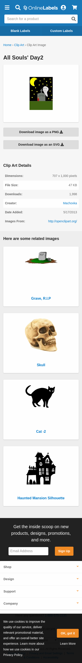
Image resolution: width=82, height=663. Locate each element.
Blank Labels (20, 31)
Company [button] (10, 603)
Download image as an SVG (41, 144)
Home (7, 45)
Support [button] (9, 591)
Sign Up (64, 551)
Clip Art (19, 45)
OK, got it (68, 633)
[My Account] (63, 7)
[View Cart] (74, 8)
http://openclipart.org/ (62, 221)
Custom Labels (61, 31)
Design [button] (8, 579)
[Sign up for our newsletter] (28, 551)
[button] (7, 7)
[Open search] (74, 19)
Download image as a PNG (41, 132)
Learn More (68, 643)
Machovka (70, 203)
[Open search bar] (17, 7)
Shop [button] (7, 567)
